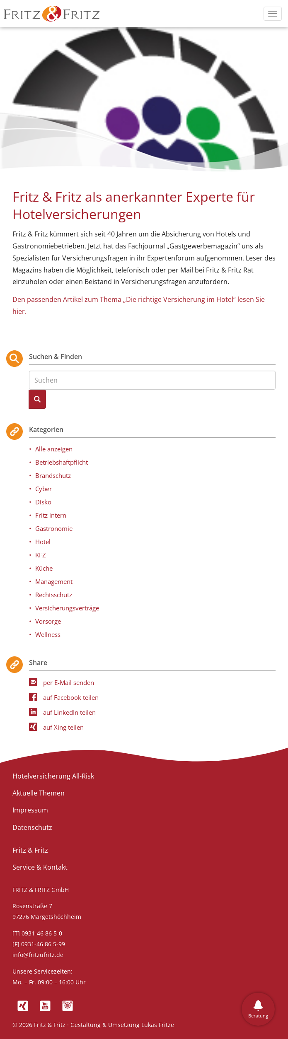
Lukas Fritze (157, 1025)
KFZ (40, 555)
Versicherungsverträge (67, 608)
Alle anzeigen (54, 449)
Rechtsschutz (53, 595)
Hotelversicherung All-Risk (53, 776)
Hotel (43, 542)
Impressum (30, 810)
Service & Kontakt (40, 867)
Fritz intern (50, 515)
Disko (43, 502)
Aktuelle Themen (38, 793)
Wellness (48, 634)
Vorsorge (48, 621)
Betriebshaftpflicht (61, 462)
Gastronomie (54, 528)
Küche (44, 568)
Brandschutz (53, 475)
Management (54, 581)
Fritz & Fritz (30, 850)
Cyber (43, 489)
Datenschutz (32, 827)
